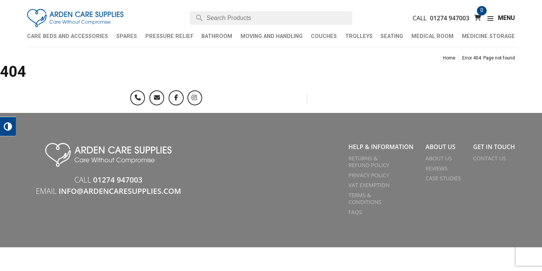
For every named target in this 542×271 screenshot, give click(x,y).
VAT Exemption (369, 185)
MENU (506, 17)
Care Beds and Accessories (67, 36)
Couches (324, 36)
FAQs (355, 212)
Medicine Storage (488, 36)
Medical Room (432, 36)
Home (449, 58)
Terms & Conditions (365, 199)
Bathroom (216, 36)
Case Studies (443, 178)
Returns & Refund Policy (369, 162)
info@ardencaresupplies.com (120, 191)
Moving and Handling (272, 36)
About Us (439, 158)
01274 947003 (449, 18)
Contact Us (489, 158)
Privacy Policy (369, 175)
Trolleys (359, 36)
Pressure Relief (169, 36)
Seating (392, 36)
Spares (126, 36)
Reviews (437, 168)
